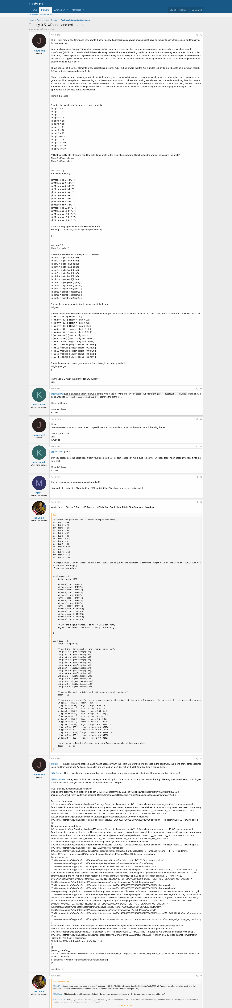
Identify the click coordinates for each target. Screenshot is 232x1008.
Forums (45, 10)
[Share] (197, 35)
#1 (201, 35)
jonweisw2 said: (59, 981)
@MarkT (55, 764)
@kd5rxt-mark (58, 779)
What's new (59, 10)
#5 (201, 477)
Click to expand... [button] (126, 1005)
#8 (201, 976)
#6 (201, 502)
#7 (201, 759)
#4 (201, 447)
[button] (68, 10)
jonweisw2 (35, 29)
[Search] (196, 10)
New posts (33, 15)
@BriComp (56, 773)
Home (34, 10)
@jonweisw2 (57, 393)
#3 (201, 419)
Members (76, 10)
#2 (201, 389)
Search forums (46, 15)
